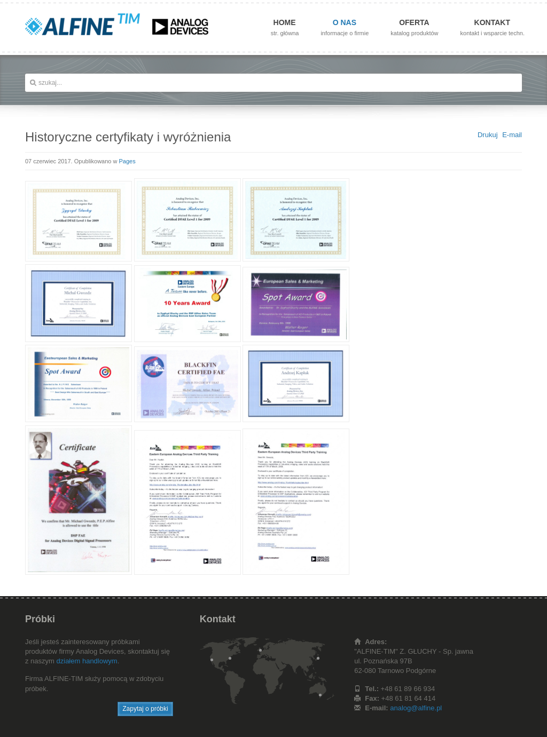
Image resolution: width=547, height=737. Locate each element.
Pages (127, 161)
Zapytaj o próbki (145, 708)
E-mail (512, 135)
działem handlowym (87, 661)
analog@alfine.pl (416, 708)
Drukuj (487, 135)
